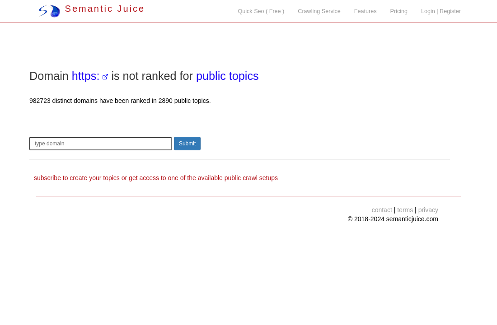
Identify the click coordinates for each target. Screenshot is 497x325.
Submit (187, 143)
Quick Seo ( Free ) (261, 11)
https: (86, 76)
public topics (227, 76)
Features (365, 11)
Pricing (399, 11)
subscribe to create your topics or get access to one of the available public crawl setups (156, 177)
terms (405, 210)
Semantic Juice (91, 9)
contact (382, 210)
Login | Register (441, 11)
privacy (428, 210)
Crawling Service (319, 11)
